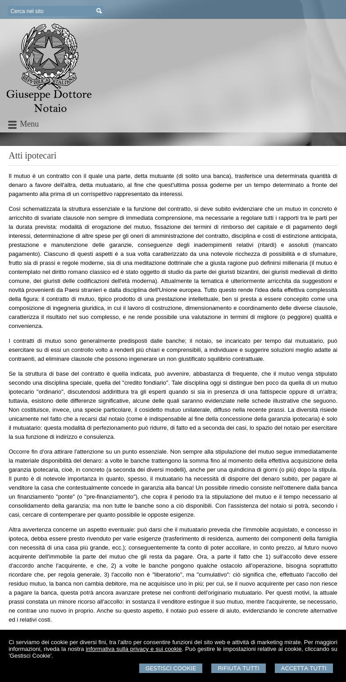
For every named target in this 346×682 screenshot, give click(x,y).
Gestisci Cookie (171, 668)
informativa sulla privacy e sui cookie (134, 649)
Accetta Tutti (304, 668)
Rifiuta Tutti (238, 668)
